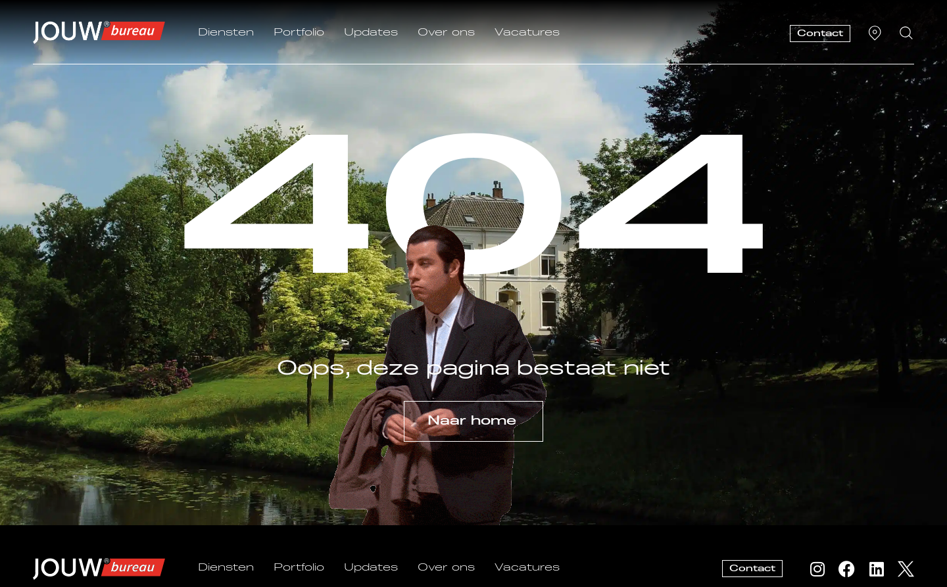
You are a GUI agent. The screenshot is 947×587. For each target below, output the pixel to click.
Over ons (446, 33)
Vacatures (527, 33)
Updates (371, 33)
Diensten (226, 33)
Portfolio (299, 33)
